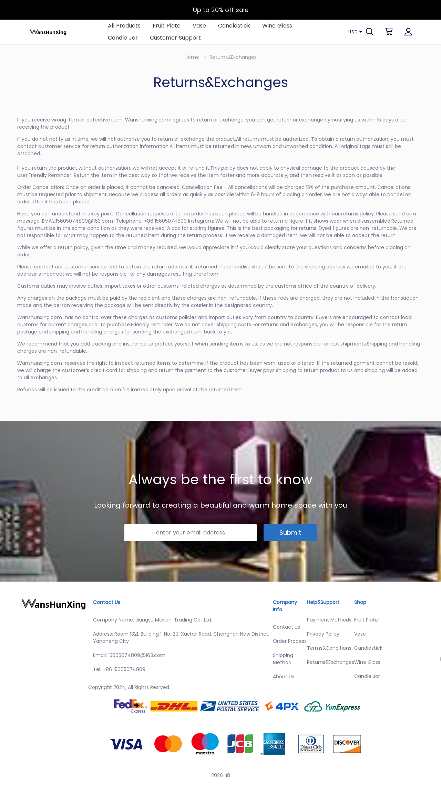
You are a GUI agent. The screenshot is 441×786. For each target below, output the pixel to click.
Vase (199, 26)
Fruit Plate (167, 26)
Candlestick (234, 26)
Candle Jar (123, 38)
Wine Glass (277, 26)
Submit (290, 532)
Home (192, 57)
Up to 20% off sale (220, 10)
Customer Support (175, 38)
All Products (124, 26)
